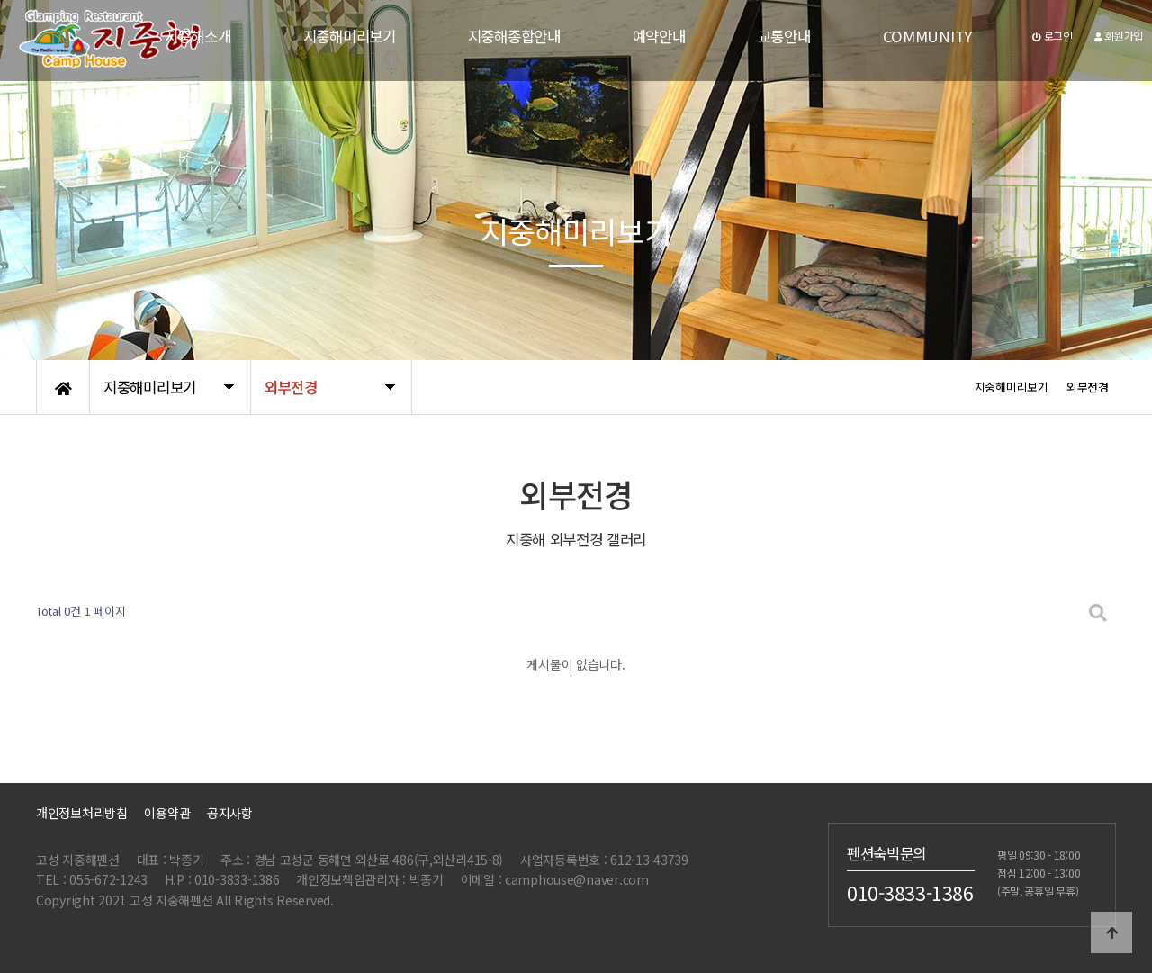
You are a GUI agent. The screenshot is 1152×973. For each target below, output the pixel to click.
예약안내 (659, 36)
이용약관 (167, 813)
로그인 (1052, 35)
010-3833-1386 (910, 891)
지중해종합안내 (514, 36)
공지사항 (230, 813)
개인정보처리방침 (82, 813)
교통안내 (784, 36)
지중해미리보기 (349, 36)
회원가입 (1118, 35)
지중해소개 (198, 36)
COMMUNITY (927, 36)
